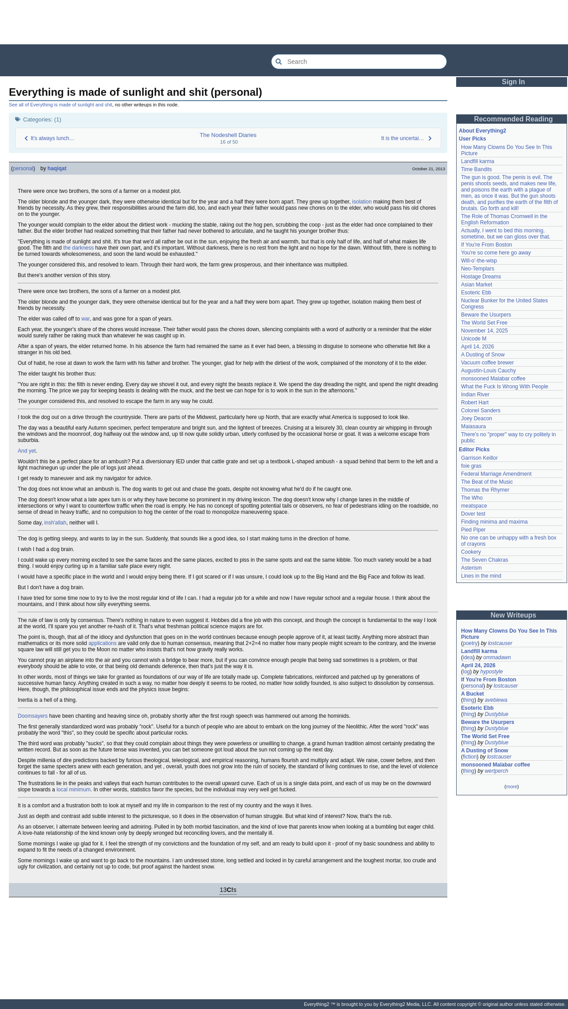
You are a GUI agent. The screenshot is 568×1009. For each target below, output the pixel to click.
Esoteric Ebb (476, 292)
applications (102, 643)
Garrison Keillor (479, 458)
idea (468, 657)
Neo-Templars (477, 269)
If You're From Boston (486, 245)
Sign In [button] (513, 82)
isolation (362, 202)
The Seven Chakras (484, 560)
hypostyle (491, 672)
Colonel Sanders (481, 410)
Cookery (471, 552)
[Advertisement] (284, 22)
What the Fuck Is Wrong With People (504, 386)
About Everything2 (482, 131)
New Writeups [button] (513, 615)
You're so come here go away (496, 253)
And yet (27, 451)
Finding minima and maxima (494, 522)
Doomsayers (32, 716)
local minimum (73, 789)
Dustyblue (496, 714)
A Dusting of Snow (483, 355)
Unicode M (473, 339)
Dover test (473, 514)
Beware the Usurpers (486, 315)
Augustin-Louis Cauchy (488, 371)
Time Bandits (476, 169)
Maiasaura (473, 426)
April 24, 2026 (478, 665)
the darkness (78, 248)
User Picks (472, 139)
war (85, 319)
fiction (470, 757)
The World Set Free (484, 323)
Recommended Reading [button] (513, 119)
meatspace (474, 506)
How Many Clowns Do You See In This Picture (509, 634)
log (466, 672)
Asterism (471, 568)
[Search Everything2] (359, 61)
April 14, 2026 (477, 347)
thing (468, 700)
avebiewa (496, 700)
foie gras (471, 466)
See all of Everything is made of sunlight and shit (60, 104)
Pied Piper (473, 530)
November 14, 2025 (484, 331)
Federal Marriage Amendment (496, 474)
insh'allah (55, 523)
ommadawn (497, 657)
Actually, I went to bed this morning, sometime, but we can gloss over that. (505, 233)
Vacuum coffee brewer (487, 363)
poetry (470, 643)
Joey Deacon (476, 418)
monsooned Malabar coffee (493, 378)
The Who (472, 498)
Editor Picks (474, 449)
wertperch (496, 771)
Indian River (475, 394)
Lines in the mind (481, 576)
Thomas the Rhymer (485, 490)
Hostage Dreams (481, 277)
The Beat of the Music (487, 482)
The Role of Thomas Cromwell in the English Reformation (504, 219)
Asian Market (476, 285)
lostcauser (500, 643)
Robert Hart (475, 402)
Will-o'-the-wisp (479, 261)
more (511, 786)
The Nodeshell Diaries (228, 135)
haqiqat (57, 168)
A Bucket (472, 694)
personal (23, 168)
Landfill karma (477, 161)
